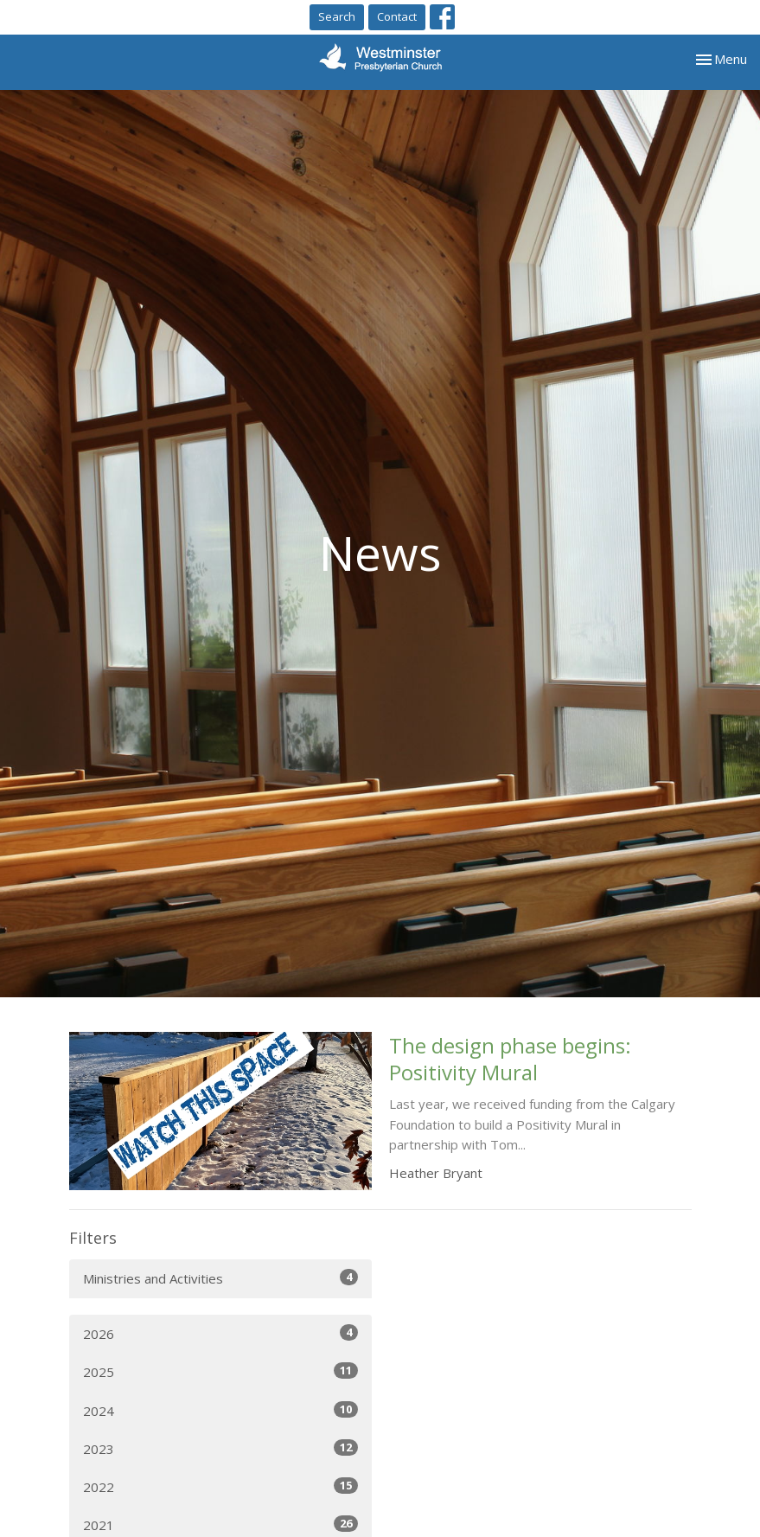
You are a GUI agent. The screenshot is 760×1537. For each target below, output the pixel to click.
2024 (220, 1410)
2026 (220, 1333)
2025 (220, 1371)
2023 (220, 1448)
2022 (220, 1486)
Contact (397, 16)
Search (336, 16)
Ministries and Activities (220, 1278)
